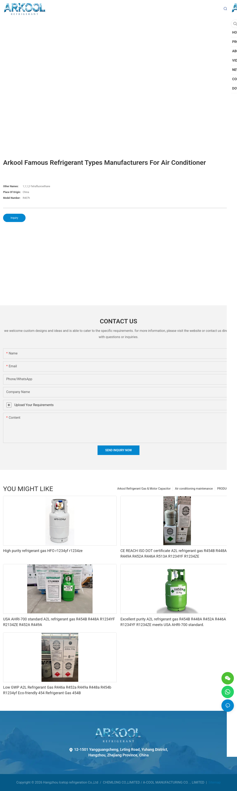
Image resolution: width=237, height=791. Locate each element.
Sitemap (214, 782)
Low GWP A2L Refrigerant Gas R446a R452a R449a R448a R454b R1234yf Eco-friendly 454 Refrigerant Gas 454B (57, 690)
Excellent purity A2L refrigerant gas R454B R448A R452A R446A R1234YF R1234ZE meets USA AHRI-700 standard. (173, 622)
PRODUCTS (224, 488)
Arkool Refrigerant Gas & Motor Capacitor (144, 488)
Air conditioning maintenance (194, 488)
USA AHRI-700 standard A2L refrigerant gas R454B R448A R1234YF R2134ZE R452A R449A (59, 622)
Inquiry (14, 217)
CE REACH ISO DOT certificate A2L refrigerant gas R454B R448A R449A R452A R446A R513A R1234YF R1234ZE (173, 553)
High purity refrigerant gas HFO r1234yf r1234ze (43, 550)
